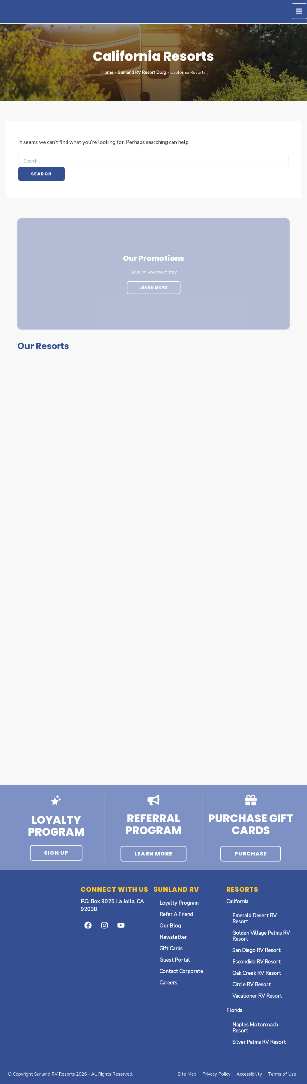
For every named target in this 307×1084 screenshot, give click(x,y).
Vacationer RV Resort (257, 996)
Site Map (187, 1074)
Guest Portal (174, 960)
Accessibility (249, 1074)
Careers (168, 982)
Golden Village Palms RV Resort (261, 936)
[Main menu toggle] (299, 11)
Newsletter (173, 937)
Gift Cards (171, 948)
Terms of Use (282, 1074)
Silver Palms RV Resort (259, 1042)
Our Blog (170, 925)
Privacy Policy (216, 1074)
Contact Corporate (181, 971)
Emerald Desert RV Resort (254, 918)
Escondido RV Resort (256, 961)
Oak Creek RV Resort (256, 973)
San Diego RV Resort (256, 950)
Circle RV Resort (251, 984)
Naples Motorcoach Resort (255, 1027)
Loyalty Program (178, 903)
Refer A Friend (176, 914)
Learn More (153, 287)
